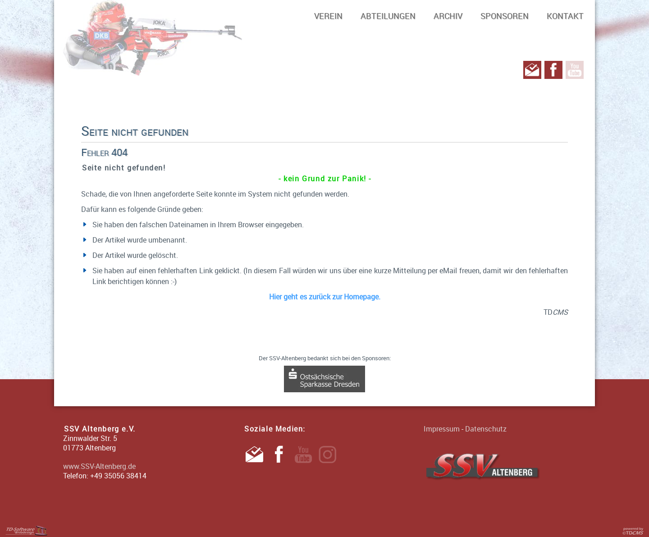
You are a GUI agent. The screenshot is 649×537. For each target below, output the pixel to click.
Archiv (448, 15)
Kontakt (565, 15)
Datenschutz (486, 429)
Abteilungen (388, 15)
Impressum (442, 429)
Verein (328, 15)
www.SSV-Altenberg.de (99, 466)
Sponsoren (504, 15)
